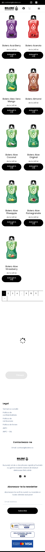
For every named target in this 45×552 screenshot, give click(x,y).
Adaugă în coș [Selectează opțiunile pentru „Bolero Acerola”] (33, 55)
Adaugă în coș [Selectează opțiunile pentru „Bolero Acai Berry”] (11, 55)
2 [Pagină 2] (8, 293)
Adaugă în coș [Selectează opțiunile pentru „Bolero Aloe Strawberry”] (11, 279)
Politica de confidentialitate (10, 413)
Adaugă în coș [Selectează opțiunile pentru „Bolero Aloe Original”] (33, 167)
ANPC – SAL (7, 431)
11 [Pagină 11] (35, 293)
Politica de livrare (10, 424)
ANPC (5, 428)
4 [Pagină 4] (17, 293)
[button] (39, 8)
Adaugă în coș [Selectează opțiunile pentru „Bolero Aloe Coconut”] (11, 167)
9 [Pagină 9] (26, 293)
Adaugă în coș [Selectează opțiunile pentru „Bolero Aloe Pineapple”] (11, 223)
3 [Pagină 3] (12, 293)
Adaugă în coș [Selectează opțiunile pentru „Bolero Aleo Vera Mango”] (11, 111)
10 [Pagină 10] (31, 293)
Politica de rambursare (8, 419)
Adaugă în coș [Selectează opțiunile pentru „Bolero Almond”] (33, 111)
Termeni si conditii (10, 409)
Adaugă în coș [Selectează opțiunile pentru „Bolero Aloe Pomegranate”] (33, 223)
